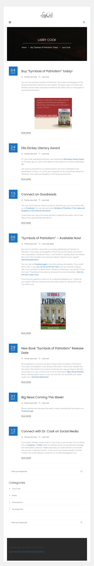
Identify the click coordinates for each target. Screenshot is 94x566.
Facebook (31, 445)
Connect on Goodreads (38, 194)
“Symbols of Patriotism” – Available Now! (51, 238)
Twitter (39, 445)
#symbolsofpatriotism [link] (30, 260)
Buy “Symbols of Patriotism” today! (44, 47)
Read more (26, 133)
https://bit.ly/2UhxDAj (75, 372)
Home (24, 47)
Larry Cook (33, 77)
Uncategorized (17, 509)
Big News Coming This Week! (42, 397)
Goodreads (30, 208)
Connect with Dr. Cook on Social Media (50, 431)
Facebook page (41, 264)
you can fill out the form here (48, 267)
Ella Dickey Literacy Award (40, 148)
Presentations (17, 502)
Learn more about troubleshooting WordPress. (27, 552)
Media (52, 244)
